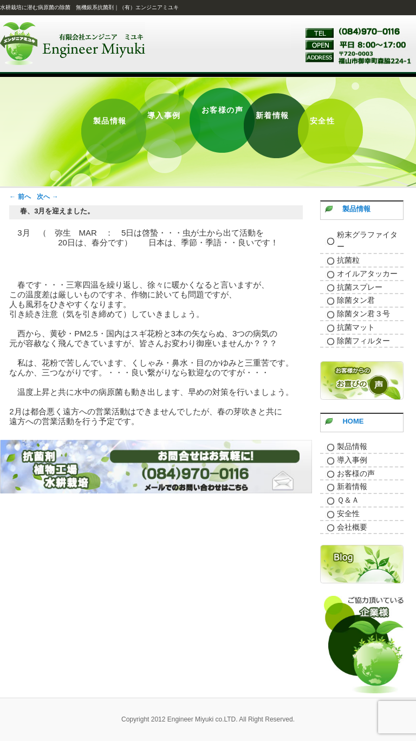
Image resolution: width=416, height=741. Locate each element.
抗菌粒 (348, 260)
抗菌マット (356, 327)
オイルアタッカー (367, 273)
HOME (352, 421)
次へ (47, 196)
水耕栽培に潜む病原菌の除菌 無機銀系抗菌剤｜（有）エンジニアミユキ (89, 7)
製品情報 (356, 209)
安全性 (348, 513)
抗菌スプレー (359, 287)
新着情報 (352, 486)
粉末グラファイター (367, 240)
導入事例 (352, 460)
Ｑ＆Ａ (348, 500)
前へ (19, 196)
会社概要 (352, 527)
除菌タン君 (356, 300)
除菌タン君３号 (363, 313)
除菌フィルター (363, 340)
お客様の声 (356, 473)
